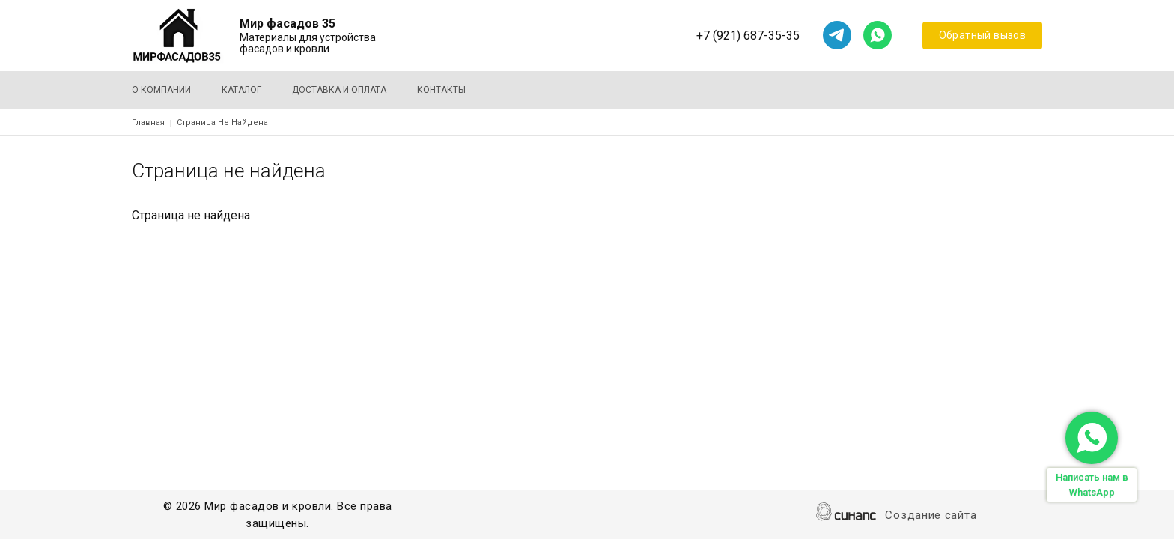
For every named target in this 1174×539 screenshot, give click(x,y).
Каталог (241, 90)
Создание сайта (930, 516)
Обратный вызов (983, 35)
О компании (161, 90)
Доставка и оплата (339, 90)
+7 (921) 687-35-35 (748, 35)
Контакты (441, 90)
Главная (148, 122)
